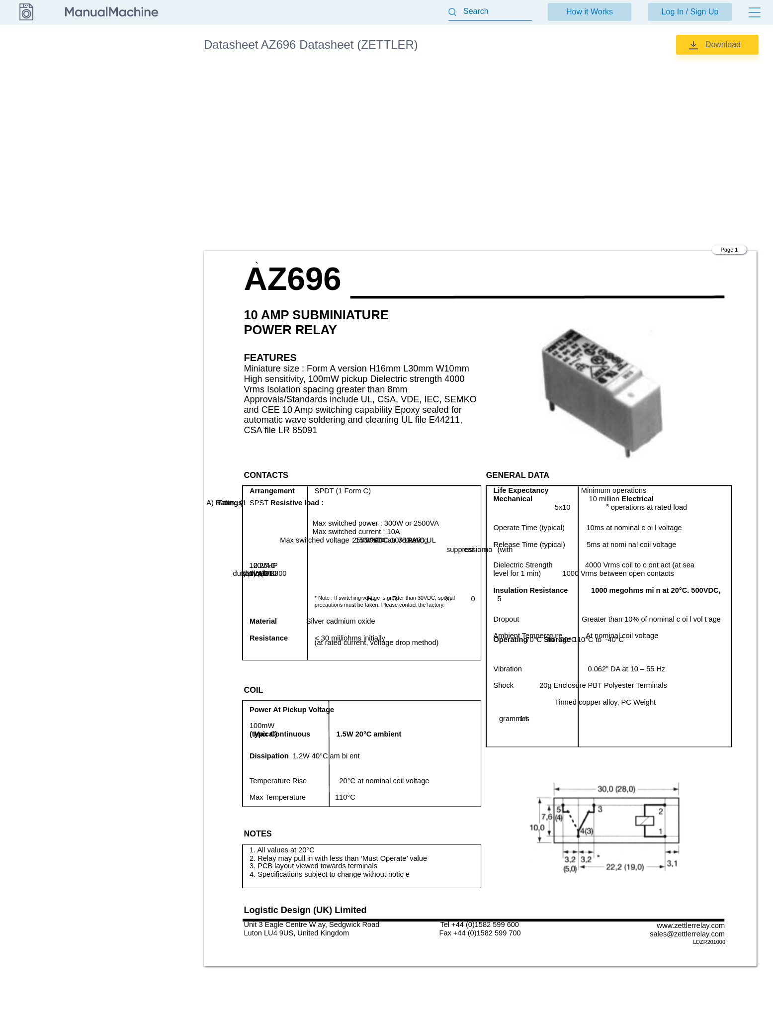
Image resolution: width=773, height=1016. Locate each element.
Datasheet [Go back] (26, 44)
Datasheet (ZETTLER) (143, 75)
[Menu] (755, 12)
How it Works (589, 11)
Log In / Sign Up (690, 11)
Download (723, 44)
